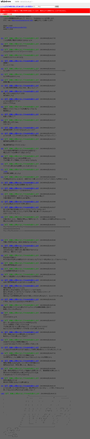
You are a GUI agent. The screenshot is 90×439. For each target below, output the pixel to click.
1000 (2, 393)
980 (2, 240)
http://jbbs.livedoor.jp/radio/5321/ (16, 27)
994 (2, 347)
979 (2, 225)
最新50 (30, 6)
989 (2, 305)
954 (2, 55)
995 (2, 353)
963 (2, 114)
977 (2, 207)
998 (2, 378)
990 (2, 313)
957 (2, 74)
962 (2, 107)
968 (2, 148)
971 (2, 169)
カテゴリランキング (26, 1)
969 (2, 156)
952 (2, 44)
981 (2, 246)
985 (2, 274)
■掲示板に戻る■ (14, 6)
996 (2, 361)
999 (2, 386)
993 (2, 340)
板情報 (17, 1)
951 (2, 38)
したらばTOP (4, 6)
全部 (22, 6)
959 (2, 86)
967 (2, 139)
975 (2, 194)
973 (2, 182)
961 (2, 99)
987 (2, 286)
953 (2, 49)
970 (2, 164)
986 (2, 280)
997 (2, 368)
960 (2, 91)
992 (2, 332)
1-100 (26, 6)
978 (2, 217)
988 (2, 299)
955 (2, 61)
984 (2, 269)
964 (2, 120)
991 (2, 320)
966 (2, 133)
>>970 (5, 171)
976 (2, 201)
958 (2, 80)
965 (2, 128)
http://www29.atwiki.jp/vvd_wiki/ (22, 20)
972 (2, 177)
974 (2, 188)
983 (2, 263)
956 (2, 68)
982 (2, 255)
